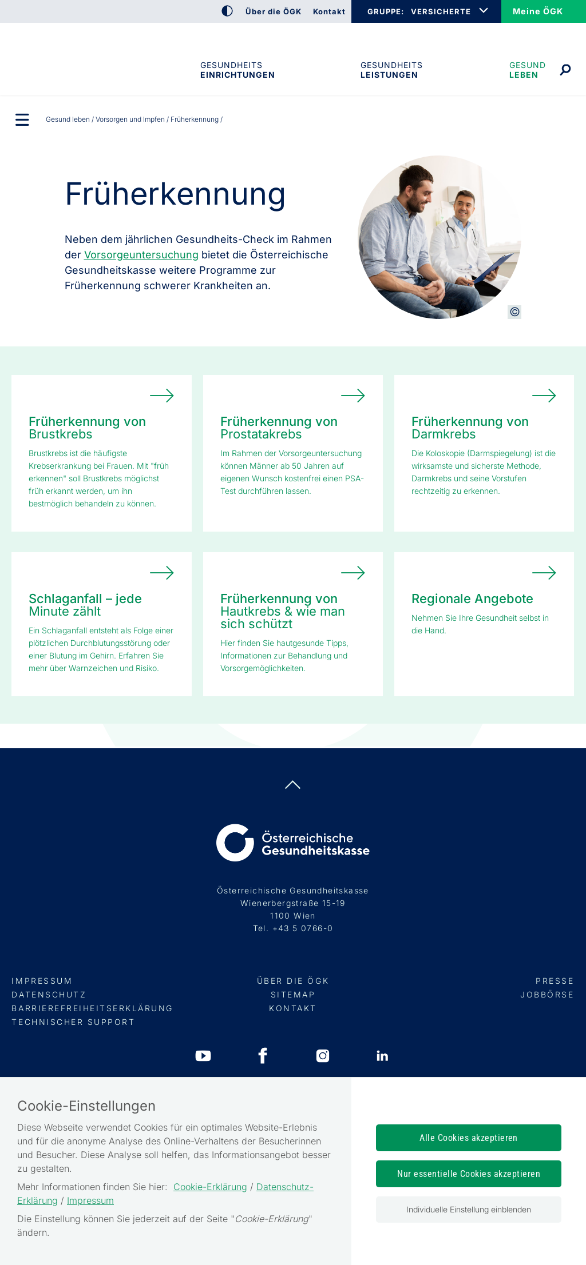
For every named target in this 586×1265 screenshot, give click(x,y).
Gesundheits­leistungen (392, 69)
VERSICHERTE (441, 11)
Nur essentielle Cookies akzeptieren (468, 1173)
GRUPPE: (385, 11)
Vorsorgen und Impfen (130, 119)
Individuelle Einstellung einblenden (468, 1209)
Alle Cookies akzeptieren (468, 1137)
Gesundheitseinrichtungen (237, 69)
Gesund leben (527, 69)
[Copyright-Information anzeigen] (514, 312)
